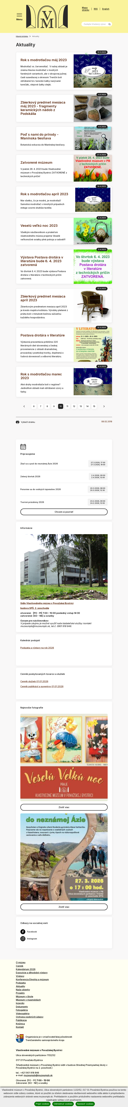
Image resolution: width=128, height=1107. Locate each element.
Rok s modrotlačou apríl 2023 (44, 194)
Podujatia (21, 982)
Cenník (19, 966)
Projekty (20, 993)
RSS (96, 9)
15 (94, 406)
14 (87, 406)
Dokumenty (22, 1006)
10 (61, 406)
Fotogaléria (22, 1010)
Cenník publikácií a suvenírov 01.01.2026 (41, 686)
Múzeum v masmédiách (28, 999)
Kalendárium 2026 (25, 969)
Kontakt (20, 1027)
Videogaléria (22, 1013)
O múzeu (20, 962)
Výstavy (20, 976)
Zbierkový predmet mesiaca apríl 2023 (42, 298)
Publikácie (21, 1020)
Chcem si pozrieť (64, 511)
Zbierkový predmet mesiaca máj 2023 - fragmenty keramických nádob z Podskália (42, 108)
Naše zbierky (23, 989)
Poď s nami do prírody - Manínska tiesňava (39, 136)
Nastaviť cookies (85, 1104)
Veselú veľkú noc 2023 (39, 226)
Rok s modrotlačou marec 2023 (41, 376)
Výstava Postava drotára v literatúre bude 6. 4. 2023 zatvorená (41, 261)
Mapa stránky (85, 9)
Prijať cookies (42, 1104)
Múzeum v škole (24, 996)
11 (67, 406)
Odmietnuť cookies (63, 1104)
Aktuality (20, 986)
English (105, 9)
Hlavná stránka (22, 36)
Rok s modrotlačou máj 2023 (43, 60)
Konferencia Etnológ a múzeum (32, 979)
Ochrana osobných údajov (29, 1016)
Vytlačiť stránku (25, 422)
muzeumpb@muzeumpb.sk (38, 1075)
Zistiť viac (64, 807)
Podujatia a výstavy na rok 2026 (37, 647)
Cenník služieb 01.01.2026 (34, 681)
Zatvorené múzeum (36, 162)
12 (74, 406)
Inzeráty (20, 1003)
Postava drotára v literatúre (42, 335)
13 (81, 406)
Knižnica (20, 1023)
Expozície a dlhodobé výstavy (32, 972)
